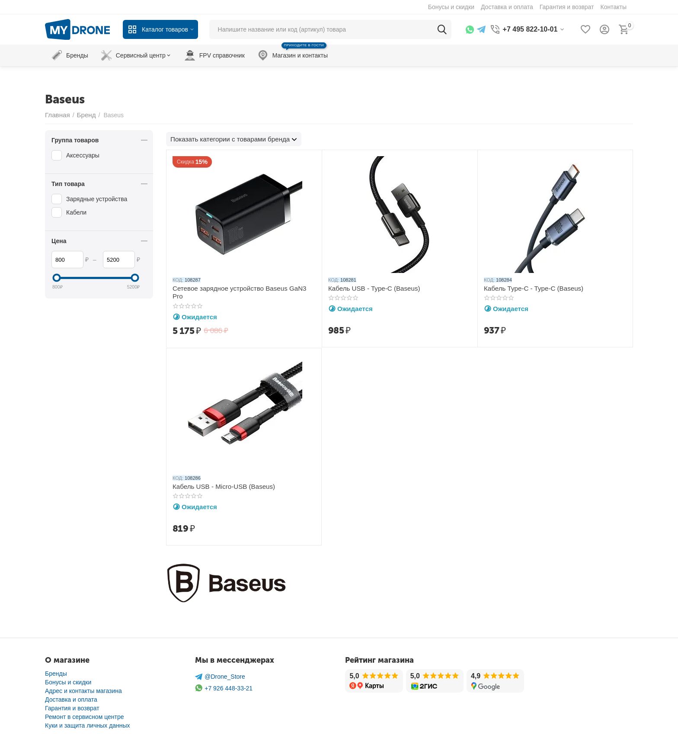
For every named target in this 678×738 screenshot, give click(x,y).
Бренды (56, 673)
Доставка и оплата (71, 699)
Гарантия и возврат (72, 707)
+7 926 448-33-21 (224, 687)
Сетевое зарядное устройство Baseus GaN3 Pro (240, 287)
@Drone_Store (220, 676)
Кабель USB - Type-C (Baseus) (370, 287)
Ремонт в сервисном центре (84, 716)
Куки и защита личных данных (87, 725)
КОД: (178, 279)
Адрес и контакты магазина (83, 690)
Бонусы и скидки (68, 681)
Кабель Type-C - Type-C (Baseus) (530, 287)
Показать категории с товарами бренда (225, 138)
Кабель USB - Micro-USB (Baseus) (220, 485)
